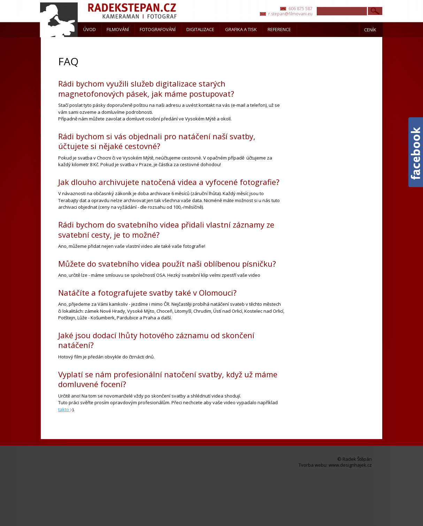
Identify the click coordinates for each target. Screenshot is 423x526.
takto (64, 409)
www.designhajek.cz (350, 465)
